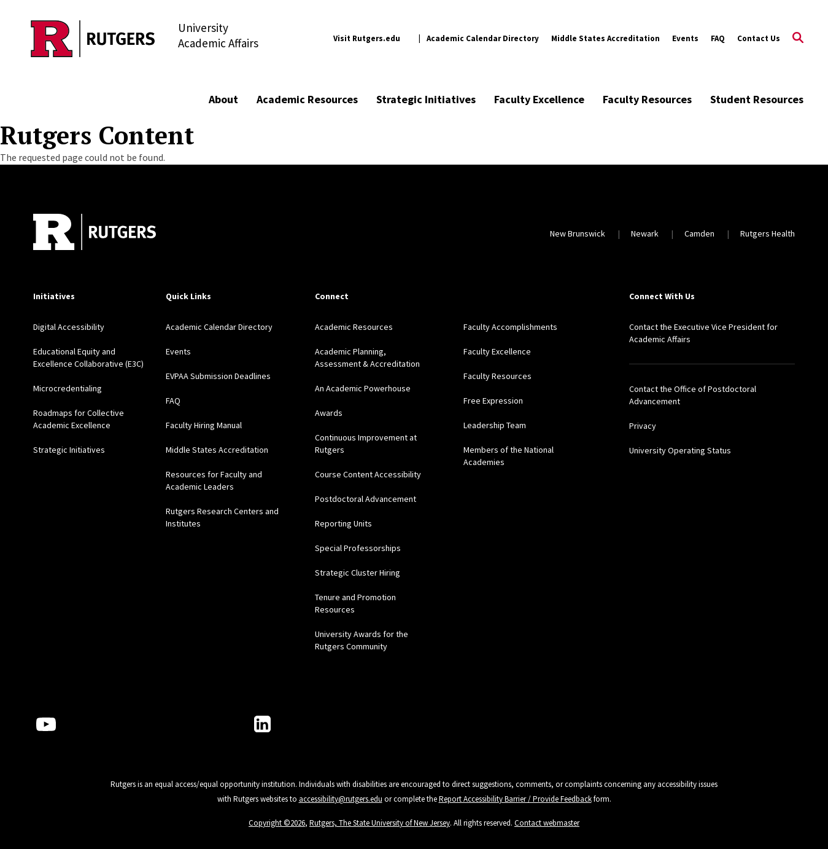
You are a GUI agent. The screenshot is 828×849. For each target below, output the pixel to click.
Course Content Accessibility (368, 474)
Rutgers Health (767, 233)
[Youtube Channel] (46, 724)
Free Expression (493, 400)
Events (685, 38)
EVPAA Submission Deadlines (218, 375)
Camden (699, 233)
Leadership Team (494, 425)
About (223, 99)
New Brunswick (577, 233)
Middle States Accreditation (605, 38)
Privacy (642, 425)
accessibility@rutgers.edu (340, 799)
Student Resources (756, 99)
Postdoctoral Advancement (365, 498)
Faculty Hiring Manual (204, 425)
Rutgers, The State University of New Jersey (379, 823)
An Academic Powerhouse (363, 388)
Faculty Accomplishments (510, 326)
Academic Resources (307, 99)
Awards (328, 412)
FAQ (718, 38)
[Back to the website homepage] (93, 38)
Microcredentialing (67, 388)
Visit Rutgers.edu (366, 38)
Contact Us (758, 38)
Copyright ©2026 (277, 823)
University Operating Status (680, 450)
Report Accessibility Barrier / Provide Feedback (515, 799)
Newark (645, 233)
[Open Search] (797, 38)
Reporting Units (343, 523)
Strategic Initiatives (426, 99)
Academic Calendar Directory (483, 38)
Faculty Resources (647, 99)
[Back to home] (94, 233)
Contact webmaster (546, 823)
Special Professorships (358, 548)
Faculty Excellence (539, 99)
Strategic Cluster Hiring (357, 572)
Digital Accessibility (68, 326)
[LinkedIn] (262, 724)
